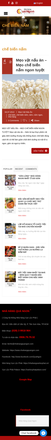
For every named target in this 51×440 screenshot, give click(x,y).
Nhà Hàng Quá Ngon (28, 421)
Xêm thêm (22, 190)
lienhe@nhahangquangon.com (20, 344)
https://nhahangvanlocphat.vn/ (36, 363)
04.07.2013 (9, 112)
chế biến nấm (22, 115)
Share (35, 120)
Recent (19, 169)
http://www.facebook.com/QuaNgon (26, 357)
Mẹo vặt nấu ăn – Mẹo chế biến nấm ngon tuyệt (31, 65)
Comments (31, 169)
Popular (7, 169)
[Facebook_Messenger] (43, 433)
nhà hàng (12, 117)
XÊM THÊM (40, 151)
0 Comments (13, 120)
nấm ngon (38, 115)
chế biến (11, 115)
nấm (31, 115)
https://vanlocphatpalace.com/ (33, 370)
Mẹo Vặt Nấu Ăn (25, 112)
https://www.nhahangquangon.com (24, 350)
